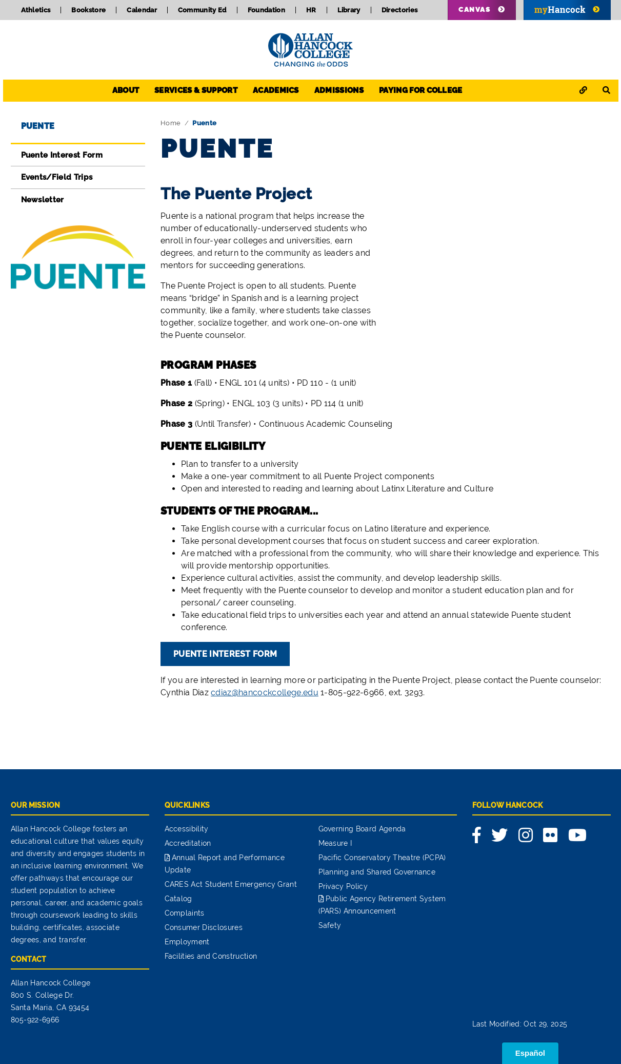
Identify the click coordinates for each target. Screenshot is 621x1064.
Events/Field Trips (57, 177)
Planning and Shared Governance (377, 872)
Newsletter (42, 199)
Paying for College (421, 90)
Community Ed (202, 10)
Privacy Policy (343, 886)
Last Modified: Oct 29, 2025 (520, 1024)
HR (311, 10)
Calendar (142, 10)
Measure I (335, 843)
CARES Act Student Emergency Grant (231, 884)
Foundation (266, 10)
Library (348, 10)
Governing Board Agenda (362, 829)
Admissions (339, 90)
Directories (400, 10)
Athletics (36, 10)
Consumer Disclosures (204, 927)
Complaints (185, 913)
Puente (38, 126)
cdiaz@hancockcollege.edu (264, 692)
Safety (330, 925)
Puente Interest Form (62, 155)
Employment (187, 942)
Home (171, 123)
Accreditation (188, 843)
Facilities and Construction (211, 956)
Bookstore (88, 10)
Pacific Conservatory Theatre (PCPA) (382, 857)
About (125, 90)
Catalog (178, 899)
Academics (276, 90)
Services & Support (195, 90)
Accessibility (187, 829)
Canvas (474, 9)
